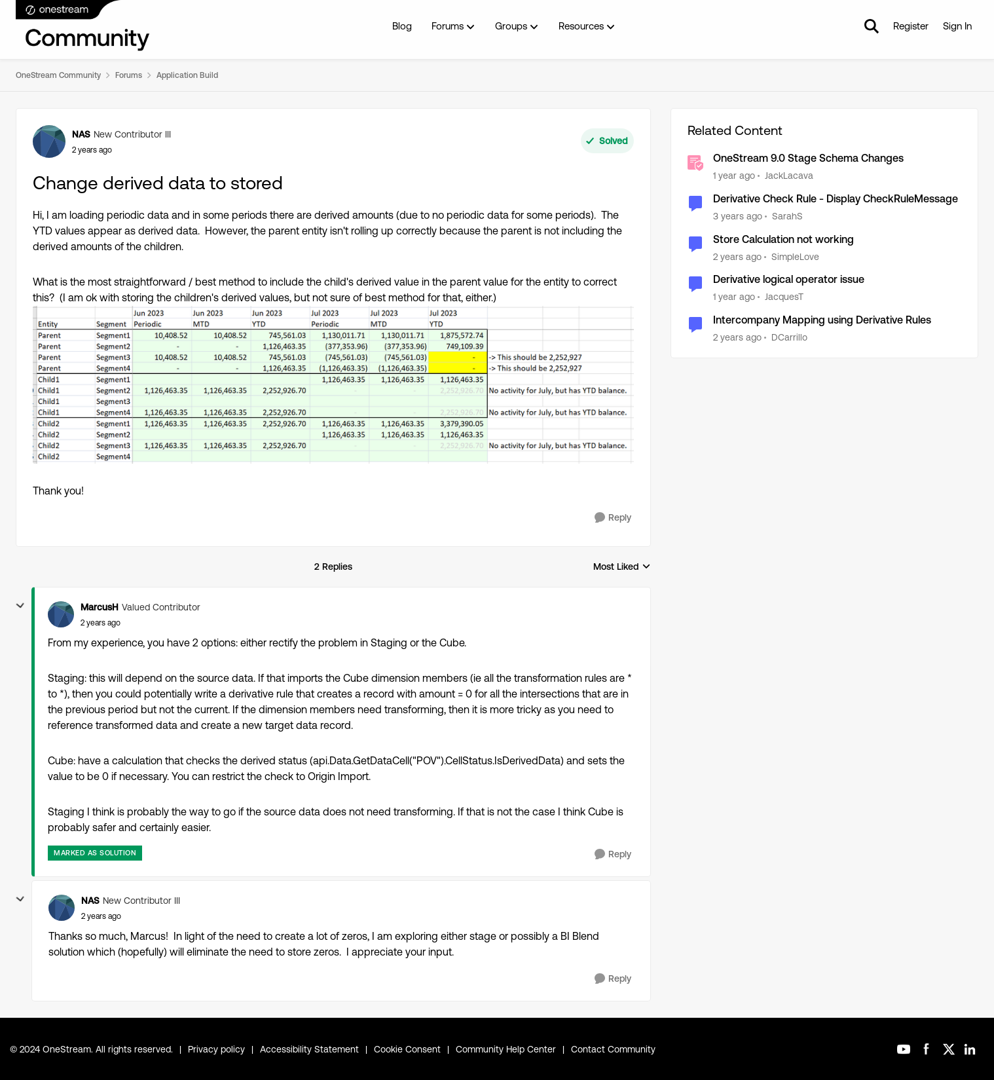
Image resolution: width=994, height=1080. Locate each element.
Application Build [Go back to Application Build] (187, 75)
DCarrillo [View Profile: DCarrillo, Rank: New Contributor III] (789, 337)
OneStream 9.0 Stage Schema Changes (808, 158)
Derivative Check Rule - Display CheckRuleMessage (835, 199)
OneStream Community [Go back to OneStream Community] (58, 75)
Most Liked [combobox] (622, 567)
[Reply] (613, 518)
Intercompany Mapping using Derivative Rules (822, 320)
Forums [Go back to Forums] (128, 75)
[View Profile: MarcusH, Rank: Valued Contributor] (61, 614)
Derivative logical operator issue (788, 279)
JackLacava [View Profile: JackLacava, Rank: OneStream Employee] (789, 175)
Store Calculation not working (783, 239)
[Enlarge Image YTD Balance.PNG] (333, 385)
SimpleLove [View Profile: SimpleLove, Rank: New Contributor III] (795, 256)
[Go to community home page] (83, 26)
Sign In (957, 25)
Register (911, 25)
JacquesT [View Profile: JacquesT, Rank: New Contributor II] (784, 296)
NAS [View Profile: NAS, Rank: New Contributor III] (81, 134)
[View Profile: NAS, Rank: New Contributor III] (49, 141)
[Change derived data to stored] (100, 623)
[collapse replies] (20, 606)
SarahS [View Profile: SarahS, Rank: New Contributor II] (787, 216)
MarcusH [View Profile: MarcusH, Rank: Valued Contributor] (100, 607)
